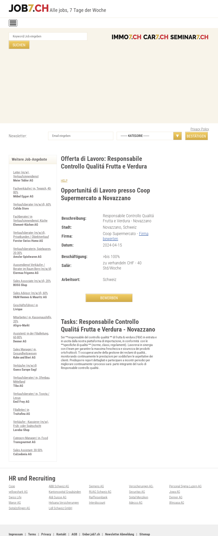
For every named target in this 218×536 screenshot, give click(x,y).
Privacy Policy (200, 121)
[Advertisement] (109, 79)
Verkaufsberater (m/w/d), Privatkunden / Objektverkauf (31, 225)
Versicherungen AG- (141, 472)
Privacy (46, 519)
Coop (12, 472)
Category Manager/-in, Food (30, 424)
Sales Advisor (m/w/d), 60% (30, 282)
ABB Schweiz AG (59, 472)
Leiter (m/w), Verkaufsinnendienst (26, 166)
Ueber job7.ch (91, 519)
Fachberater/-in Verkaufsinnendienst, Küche (30, 209)
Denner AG (175, 483)
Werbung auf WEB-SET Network (76, 528)
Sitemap (144, 519)
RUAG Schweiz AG (100, 477)
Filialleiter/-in (21, 396)
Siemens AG (96, 472)
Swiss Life (15, 483)
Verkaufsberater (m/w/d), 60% (32, 195)
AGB (74, 519)
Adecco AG (135, 488)
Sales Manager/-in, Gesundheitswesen (25, 339)
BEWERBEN (109, 289)
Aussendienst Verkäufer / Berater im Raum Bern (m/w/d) (32, 256)
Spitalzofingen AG (19, 493)
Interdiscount (97, 488)
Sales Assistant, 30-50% (28, 436)
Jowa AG (174, 477)
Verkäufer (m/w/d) (25, 353)
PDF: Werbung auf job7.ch (108, 528)
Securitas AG (137, 477)
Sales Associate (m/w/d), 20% (32, 270)
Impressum (16, 519)
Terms (32, 519)
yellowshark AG (18, 477)
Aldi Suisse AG (57, 483)
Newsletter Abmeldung (119, 519)
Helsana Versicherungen (64, 488)
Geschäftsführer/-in (25, 294)
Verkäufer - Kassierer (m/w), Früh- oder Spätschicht (31, 410)
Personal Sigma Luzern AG (185, 472)
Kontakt (61, 519)
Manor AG (15, 488)
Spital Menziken (138, 483)
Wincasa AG (176, 488)
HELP (64, 172)
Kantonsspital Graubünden (65, 477)
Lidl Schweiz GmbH (60, 493)
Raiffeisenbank (98, 483)
